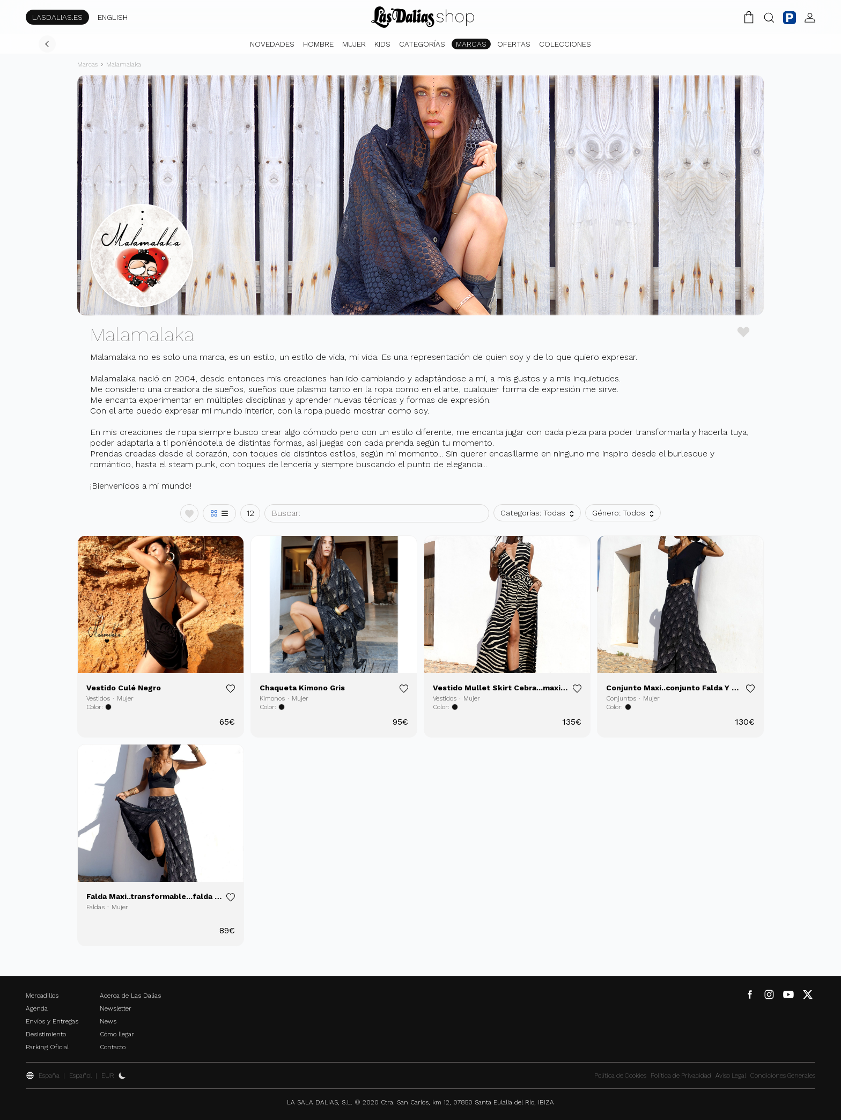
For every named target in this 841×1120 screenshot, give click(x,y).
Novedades (272, 44)
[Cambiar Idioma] (422, 17)
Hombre (318, 44)
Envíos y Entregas (52, 1021)
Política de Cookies (620, 1075)
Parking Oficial (47, 1047)
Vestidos (98, 698)
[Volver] (47, 44)
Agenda (37, 1008)
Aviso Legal (730, 1075)
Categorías (422, 44)
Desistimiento (46, 1034)
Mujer (354, 44)
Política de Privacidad (681, 1075)
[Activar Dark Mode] (122, 1075)
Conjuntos (621, 698)
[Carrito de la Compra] (748, 17)
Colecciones (565, 44)
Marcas (471, 44)
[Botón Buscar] (769, 17)
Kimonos (272, 698)
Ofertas (513, 44)
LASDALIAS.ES (57, 17)
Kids (382, 44)
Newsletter (115, 1008)
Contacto (113, 1047)
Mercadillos (42, 995)
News (108, 1021)
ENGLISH (113, 17)
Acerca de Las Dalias (130, 995)
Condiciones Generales (782, 1075)
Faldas (95, 907)
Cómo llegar (117, 1034)
